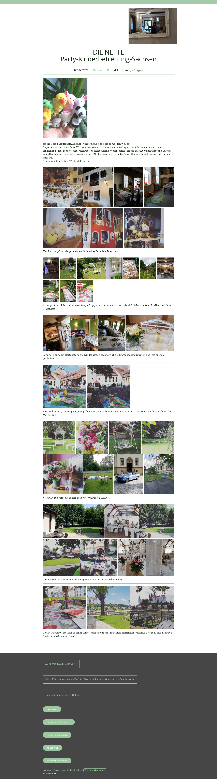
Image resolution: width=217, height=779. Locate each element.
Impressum (48, 770)
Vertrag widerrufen (95, 770)
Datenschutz (59, 770)
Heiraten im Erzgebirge (59, 722)
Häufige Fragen (132, 70)
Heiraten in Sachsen (57, 735)
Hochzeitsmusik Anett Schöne (63, 694)
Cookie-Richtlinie (74, 770)
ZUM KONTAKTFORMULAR (61, 663)
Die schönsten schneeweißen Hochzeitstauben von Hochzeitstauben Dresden (90, 679)
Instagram (52, 709)
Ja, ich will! (52, 747)
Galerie (97, 70)
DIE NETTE (81, 70)
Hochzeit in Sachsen (57, 760)
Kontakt (112, 70)
